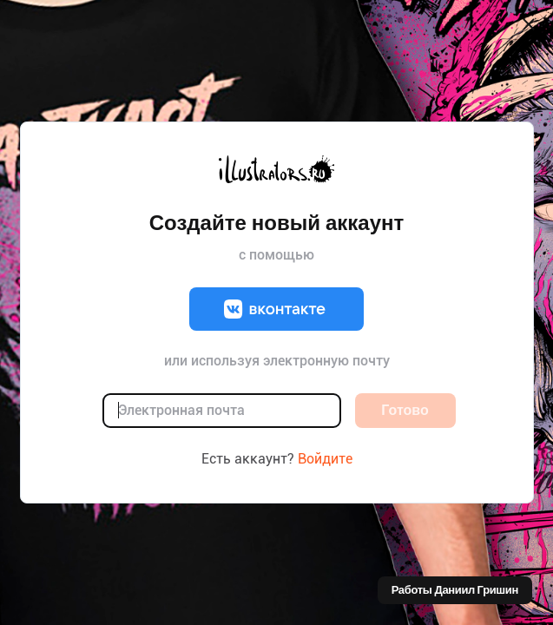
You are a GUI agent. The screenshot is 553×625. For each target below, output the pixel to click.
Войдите (325, 459)
